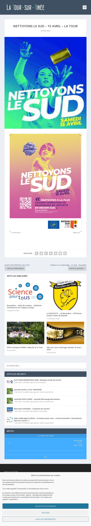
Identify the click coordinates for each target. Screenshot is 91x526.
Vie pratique (42, 382)
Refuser (45, 512)
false (45, 457)
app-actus (33, 382)
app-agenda (34, 392)
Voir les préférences (45, 519)
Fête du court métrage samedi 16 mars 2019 (64, 348)
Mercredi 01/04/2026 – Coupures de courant (32, 409)
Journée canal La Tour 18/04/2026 (27, 389)
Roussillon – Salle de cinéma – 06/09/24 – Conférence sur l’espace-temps (25, 306)
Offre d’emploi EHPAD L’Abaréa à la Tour (25, 347)
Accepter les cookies (45, 506)
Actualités (26, 382)
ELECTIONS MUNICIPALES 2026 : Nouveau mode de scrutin (37, 380)
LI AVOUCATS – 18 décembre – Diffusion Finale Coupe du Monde (64, 314)
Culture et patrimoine (46, 392)
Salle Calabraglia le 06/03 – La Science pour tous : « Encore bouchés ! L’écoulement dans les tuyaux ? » (48, 419)
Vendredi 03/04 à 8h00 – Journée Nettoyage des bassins (37, 399)
